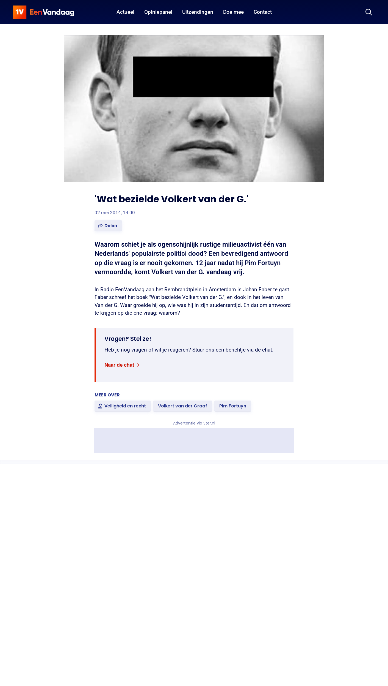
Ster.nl (209, 423)
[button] (108, 225)
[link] (122, 365)
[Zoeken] (369, 12)
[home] (43, 12)
